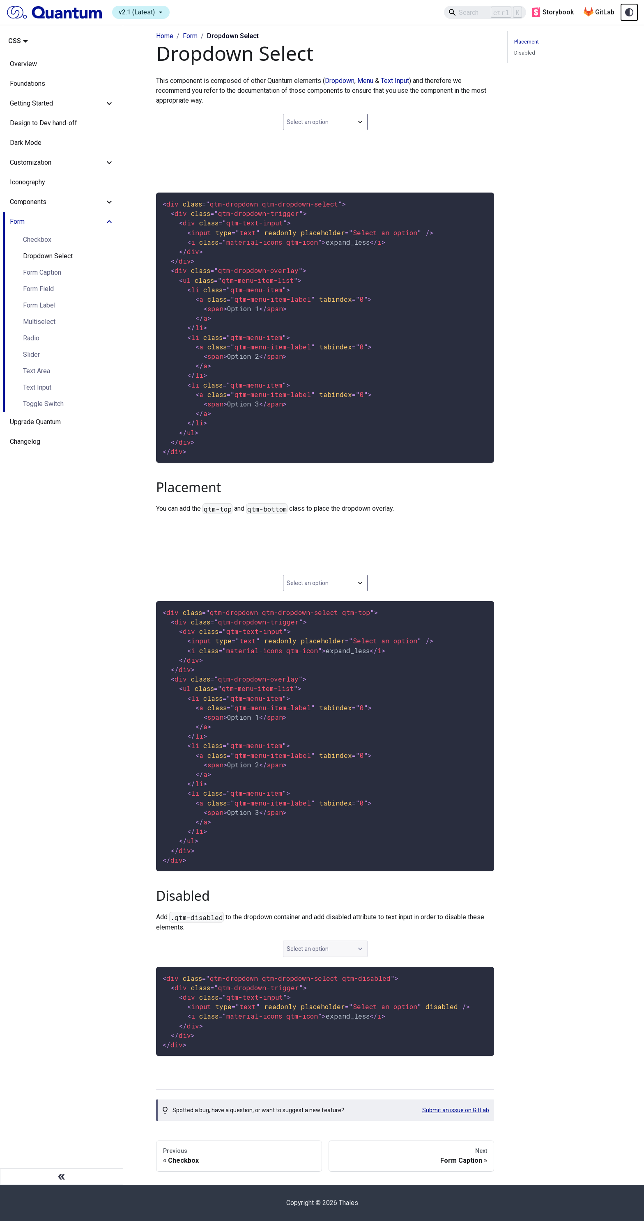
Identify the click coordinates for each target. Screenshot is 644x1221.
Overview (23, 64)
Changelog (25, 441)
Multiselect (39, 322)
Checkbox (37, 239)
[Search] (485, 12)
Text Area (36, 371)
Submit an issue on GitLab (455, 1110)
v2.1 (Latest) (142, 12)
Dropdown (339, 81)
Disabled (524, 53)
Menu (365, 81)
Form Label (39, 305)
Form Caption (42, 272)
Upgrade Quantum (35, 422)
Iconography (27, 182)
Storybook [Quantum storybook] (552, 12)
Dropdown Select (48, 256)
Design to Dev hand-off (43, 123)
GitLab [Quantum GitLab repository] (599, 12)
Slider (31, 354)
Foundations (27, 83)
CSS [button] (14, 41)
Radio (31, 338)
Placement (526, 42)
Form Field (38, 289)
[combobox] (325, 122)
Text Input (37, 387)
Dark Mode (25, 143)
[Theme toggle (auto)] (629, 12)
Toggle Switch (43, 404)
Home (164, 36)
